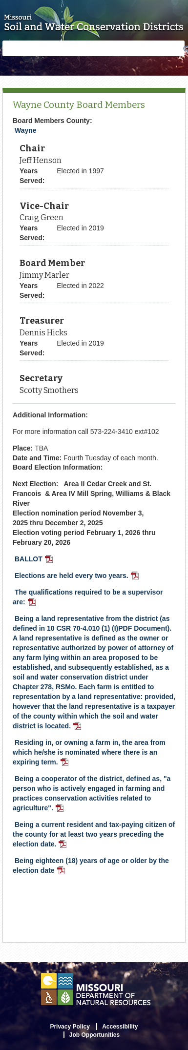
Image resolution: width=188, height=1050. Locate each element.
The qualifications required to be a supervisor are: (88, 598)
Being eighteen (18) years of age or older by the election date (91, 866)
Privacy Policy (69, 1026)
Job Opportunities (94, 1034)
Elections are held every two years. (78, 576)
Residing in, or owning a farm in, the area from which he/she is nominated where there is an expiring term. (89, 753)
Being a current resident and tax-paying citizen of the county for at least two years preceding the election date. (94, 835)
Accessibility (120, 1026)
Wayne (26, 130)
